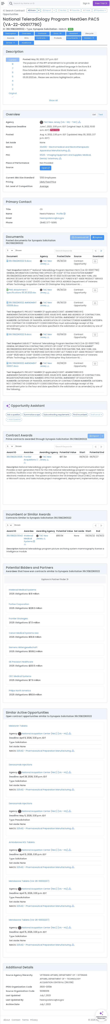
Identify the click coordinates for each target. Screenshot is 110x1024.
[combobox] (51, 3)
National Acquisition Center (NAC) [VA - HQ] (45, 733)
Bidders (89, 38)
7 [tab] (12, 68)
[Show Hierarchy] (79, 122)
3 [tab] (12, 84)
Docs (58, 33)
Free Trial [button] (101, 3)
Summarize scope (32, 414)
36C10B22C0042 (15, 535)
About (6, 1019)
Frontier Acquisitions (30, 458)
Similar (10, 43)
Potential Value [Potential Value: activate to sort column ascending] (68, 452)
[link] (101, 251)
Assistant (73, 33)
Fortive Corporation (19, 604)
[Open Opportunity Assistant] (101, 1015)
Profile (61, 213)
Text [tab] (100, 114)
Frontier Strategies (18, 618)
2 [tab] (12, 89)
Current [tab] (12, 59)
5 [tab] (12, 76)
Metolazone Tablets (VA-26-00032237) (29, 881)
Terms (25, 1019)
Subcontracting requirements (56, 414)
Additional (26, 43)
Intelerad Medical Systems (28, 538)
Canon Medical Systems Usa (23, 633)
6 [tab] (12, 72)
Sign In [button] (86, 3)
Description (10, 33)
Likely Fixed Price (48, 181)
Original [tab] (13, 93)
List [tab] (94, 114)
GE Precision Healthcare (21, 661)
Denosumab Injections (20, 764)
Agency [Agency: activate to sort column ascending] (44, 256)
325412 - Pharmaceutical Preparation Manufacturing (44, 750)
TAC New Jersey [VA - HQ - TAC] (60, 122)
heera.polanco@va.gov (52, 218)
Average (44, 186)
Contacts (42, 33)
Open (46, 167)
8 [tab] (12, 64)
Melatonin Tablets (18, 725)
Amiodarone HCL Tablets (22, 842)
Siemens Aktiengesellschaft (23, 647)
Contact (16, 1019)
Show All (53, 100)
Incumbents (73, 38)
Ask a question (13, 414)
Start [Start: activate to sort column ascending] (82, 452)
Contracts (42, 38)
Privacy (34, 1019)
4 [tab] (12, 80)
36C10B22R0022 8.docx (20, 334)
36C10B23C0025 (14, 456)
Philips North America (20, 690)
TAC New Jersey (46, 262)
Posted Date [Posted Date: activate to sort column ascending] (63, 256)
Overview (26, 33)
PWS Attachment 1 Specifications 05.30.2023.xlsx (21, 291)
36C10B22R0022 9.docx (20, 260)
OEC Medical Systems (20, 676)
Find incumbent (80, 414)
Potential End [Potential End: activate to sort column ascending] (97, 452)
